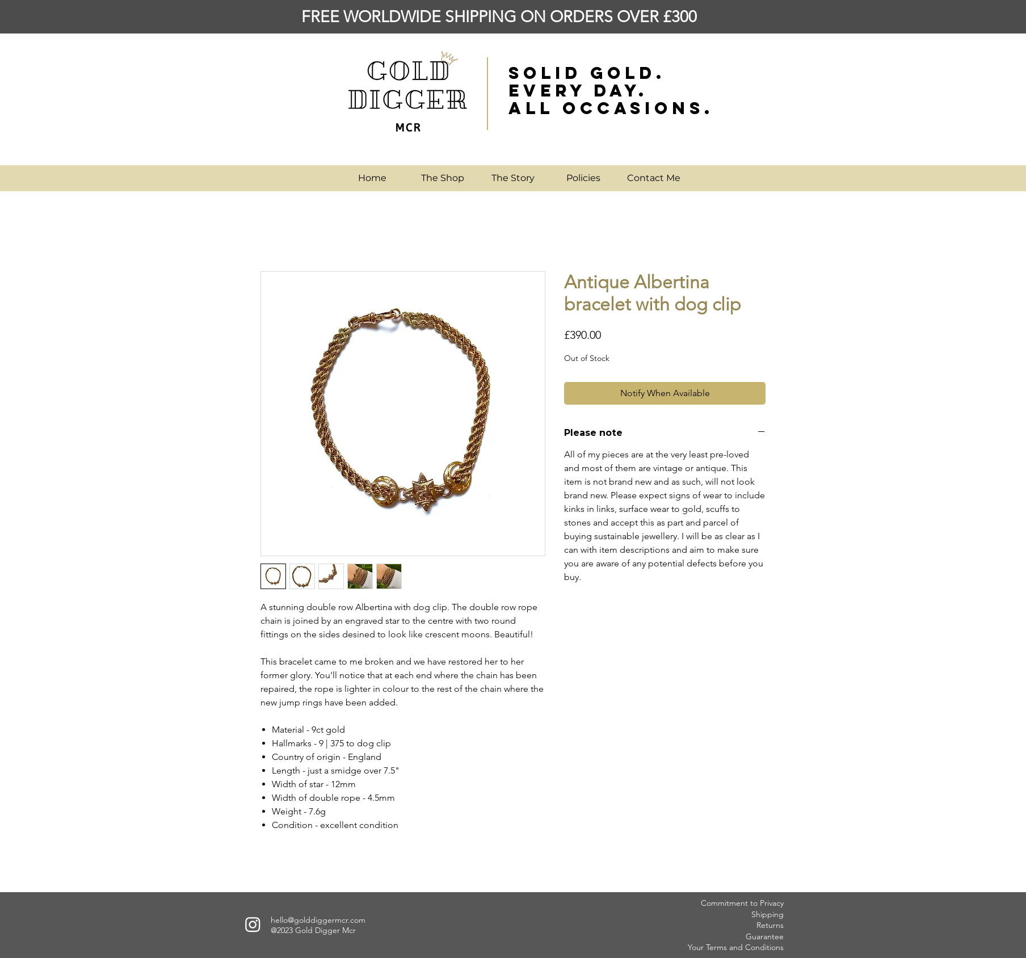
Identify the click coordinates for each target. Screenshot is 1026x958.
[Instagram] (253, 924)
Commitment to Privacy (742, 903)
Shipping (767, 914)
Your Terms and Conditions (736, 947)
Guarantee (765, 936)
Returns (770, 925)
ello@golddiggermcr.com (320, 920)
